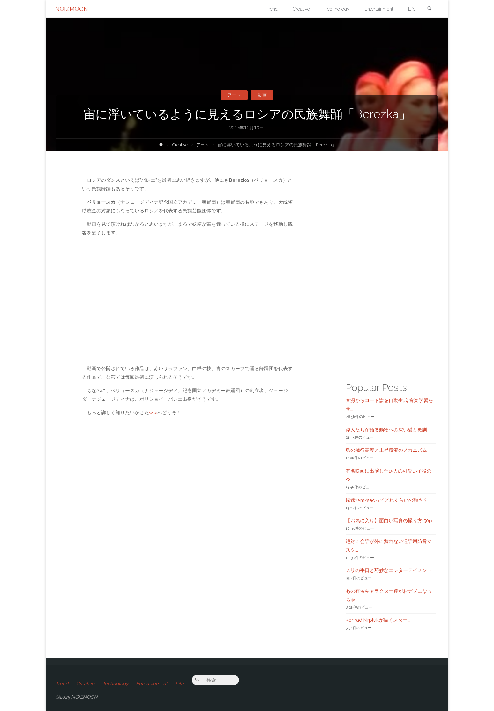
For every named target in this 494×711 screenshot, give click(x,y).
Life (181, 683)
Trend (62, 683)
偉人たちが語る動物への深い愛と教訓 (386, 430)
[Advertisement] (188, 516)
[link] (429, 9)
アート (233, 95)
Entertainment (153, 683)
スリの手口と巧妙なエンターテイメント (389, 570)
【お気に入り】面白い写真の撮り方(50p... (390, 521)
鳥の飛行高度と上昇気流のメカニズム (386, 450)
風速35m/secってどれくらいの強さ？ (387, 500)
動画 (263, 95)
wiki (153, 412)
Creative (180, 144)
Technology (116, 683)
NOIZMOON (72, 8)
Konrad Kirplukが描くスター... (378, 620)
